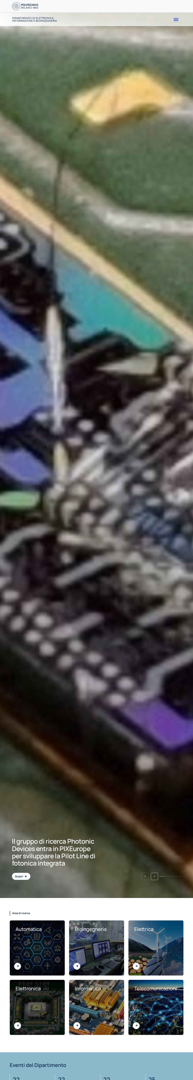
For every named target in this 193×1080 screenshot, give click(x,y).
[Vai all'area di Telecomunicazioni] (136, 1025)
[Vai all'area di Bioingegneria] (76, 966)
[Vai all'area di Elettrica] (136, 966)
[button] (145, 876)
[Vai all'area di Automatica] (17, 966)
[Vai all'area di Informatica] (76, 1025)
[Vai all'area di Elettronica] (17, 1025)
